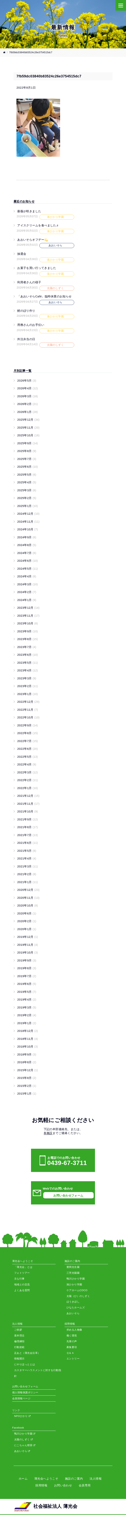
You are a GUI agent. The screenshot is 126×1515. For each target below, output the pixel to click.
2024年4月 (26, 576)
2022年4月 (26, 764)
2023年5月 (27, 662)
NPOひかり (22, 1416)
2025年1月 (27, 506)
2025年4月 (26, 482)
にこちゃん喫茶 (24, 1445)
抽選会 (21, 253)
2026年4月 (27, 388)
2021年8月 (27, 827)
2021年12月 (28, 795)
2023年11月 (28, 615)
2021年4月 (26, 858)
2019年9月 (26, 960)
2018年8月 (26, 1062)
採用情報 (41, 1485)
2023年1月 (27, 694)
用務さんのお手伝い (30, 324)
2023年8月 (27, 639)
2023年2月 (27, 686)
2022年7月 (27, 741)
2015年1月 (26, 1093)
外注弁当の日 (26, 339)
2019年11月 (27, 944)
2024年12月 (28, 513)
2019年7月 (26, 976)
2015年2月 (26, 1085)
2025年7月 (26, 458)
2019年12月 (27, 936)
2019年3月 (26, 1007)
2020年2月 (26, 921)
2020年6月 (26, 913)
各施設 (48, 1133)
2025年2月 (26, 498)
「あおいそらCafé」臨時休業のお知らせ (44, 296)
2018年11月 (27, 1038)
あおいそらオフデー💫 (32, 239)
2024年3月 (27, 584)
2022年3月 (27, 772)
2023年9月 (27, 631)
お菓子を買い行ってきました (36, 268)
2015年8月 (26, 1077)
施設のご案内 (74, 1478)
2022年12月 (28, 701)
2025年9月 (27, 443)
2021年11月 (28, 803)
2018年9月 (26, 1054)
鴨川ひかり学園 (24, 1433)
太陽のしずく (23, 1439)
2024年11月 (28, 521)
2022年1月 (27, 788)
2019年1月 (26, 1023)
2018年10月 (27, 1046)
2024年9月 (26, 537)
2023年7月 (26, 647)
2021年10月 (27, 811)
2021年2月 (26, 874)
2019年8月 (26, 968)
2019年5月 (26, 991)
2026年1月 (27, 411)
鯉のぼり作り (26, 310)
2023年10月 (27, 623)
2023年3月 (26, 678)
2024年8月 (26, 545)
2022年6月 (27, 748)
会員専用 (85, 1485)
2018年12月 (27, 1030)
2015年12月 (27, 1070)
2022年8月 (27, 733)
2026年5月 (26, 380)
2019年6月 (26, 983)
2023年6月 (27, 654)
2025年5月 (26, 474)
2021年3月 (27, 866)
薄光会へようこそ (46, 1478)
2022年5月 (27, 756)
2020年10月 (27, 905)
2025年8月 (26, 451)
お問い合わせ (63, 1485)
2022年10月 (28, 717)
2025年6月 (27, 466)
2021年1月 (27, 882)
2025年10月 (28, 435)
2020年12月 (28, 889)
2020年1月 (26, 929)
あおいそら (22, 1451)
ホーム (23, 1478)
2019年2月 (26, 1015)
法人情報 (96, 1478)
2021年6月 (27, 842)
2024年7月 (26, 553)
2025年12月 (28, 419)
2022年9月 (27, 725)
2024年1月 (26, 600)
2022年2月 (27, 780)
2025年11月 (28, 427)
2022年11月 (27, 709)
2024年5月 (27, 568)
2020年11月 (28, 897)
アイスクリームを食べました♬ (38, 225)
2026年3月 (27, 396)
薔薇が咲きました (29, 211)
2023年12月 (28, 607)
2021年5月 (26, 850)
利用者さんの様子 (29, 282)
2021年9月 (27, 819)
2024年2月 (26, 592)
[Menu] (120, 5)
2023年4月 (27, 670)
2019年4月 (26, 999)
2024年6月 (27, 560)
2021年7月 (27, 835)
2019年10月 (27, 952)
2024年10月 (27, 529)
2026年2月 (27, 404)
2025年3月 (26, 490)
